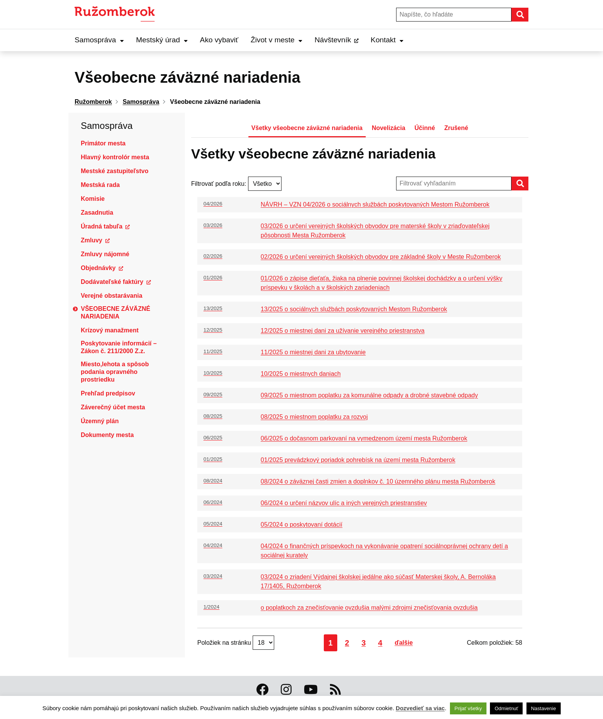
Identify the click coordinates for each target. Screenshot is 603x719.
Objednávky (98, 268)
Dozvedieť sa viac (420, 708)
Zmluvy (91, 240)
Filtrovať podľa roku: (219, 183)
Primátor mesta (103, 143)
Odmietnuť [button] (506, 708)
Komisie (93, 198)
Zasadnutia (97, 212)
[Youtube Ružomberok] (311, 690)
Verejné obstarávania (111, 295)
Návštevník (333, 40)
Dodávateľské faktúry (112, 282)
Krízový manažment (109, 330)
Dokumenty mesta (107, 435)
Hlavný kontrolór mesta (115, 157)
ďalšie (404, 642)
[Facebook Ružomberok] (262, 690)
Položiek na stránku (225, 642)
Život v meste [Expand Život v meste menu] (276, 40)
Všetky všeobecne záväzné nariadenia (307, 128)
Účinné (425, 128)
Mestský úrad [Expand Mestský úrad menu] (162, 40)
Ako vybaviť (219, 40)
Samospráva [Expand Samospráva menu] (99, 40)
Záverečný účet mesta (113, 407)
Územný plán (100, 421)
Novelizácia (388, 128)
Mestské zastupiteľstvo (114, 171)
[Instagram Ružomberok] (286, 690)
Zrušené (456, 128)
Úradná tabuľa (101, 226)
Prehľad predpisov (108, 393)
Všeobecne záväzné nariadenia (115, 312)
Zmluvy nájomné (105, 254)
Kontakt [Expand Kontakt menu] (387, 40)
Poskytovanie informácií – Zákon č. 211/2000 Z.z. (119, 347)
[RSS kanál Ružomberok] (335, 690)
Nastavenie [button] (543, 708)
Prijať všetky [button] (468, 708)
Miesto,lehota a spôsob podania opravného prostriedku (115, 372)
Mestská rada (100, 185)
